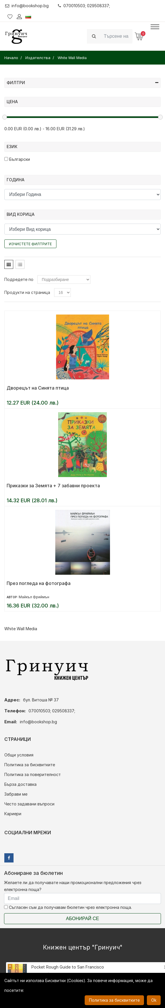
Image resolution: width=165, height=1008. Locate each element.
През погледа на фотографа (39, 583)
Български (17, 159)
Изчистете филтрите (30, 244)
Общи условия (18, 754)
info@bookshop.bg (27, 5)
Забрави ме (15, 794)
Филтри (82, 82)
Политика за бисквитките (29, 764)
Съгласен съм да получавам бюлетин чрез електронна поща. (68, 907)
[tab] (8, 264)
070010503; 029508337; (84, 5)
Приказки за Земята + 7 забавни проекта (53, 485)
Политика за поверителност (32, 774)
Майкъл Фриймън (34, 597)
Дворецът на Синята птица (38, 388)
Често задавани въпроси (29, 803)
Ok (153, 1000)
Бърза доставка (20, 784)
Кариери (12, 813)
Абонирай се (82, 918)
